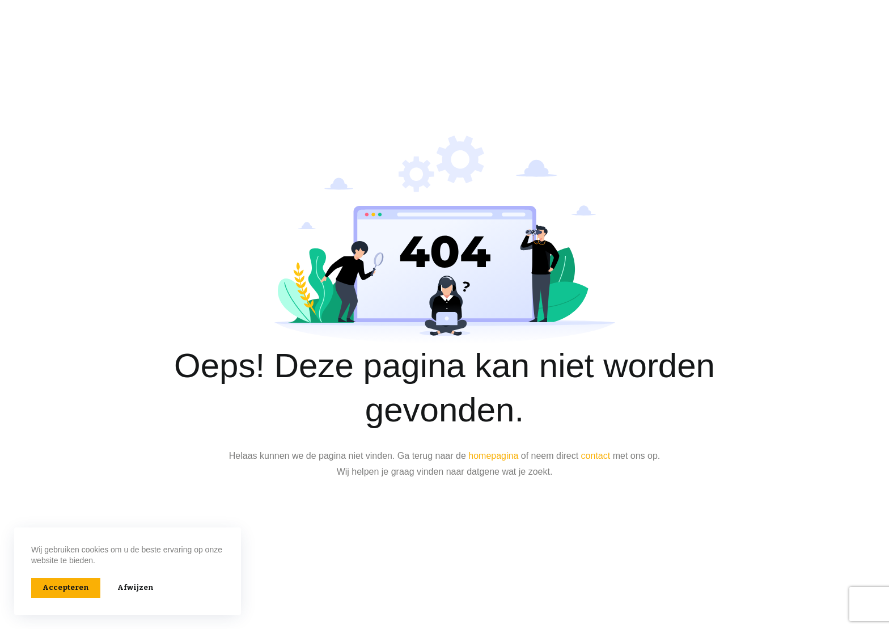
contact (596, 456)
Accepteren (66, 587)
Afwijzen (135, 587)
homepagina (493, 456)
